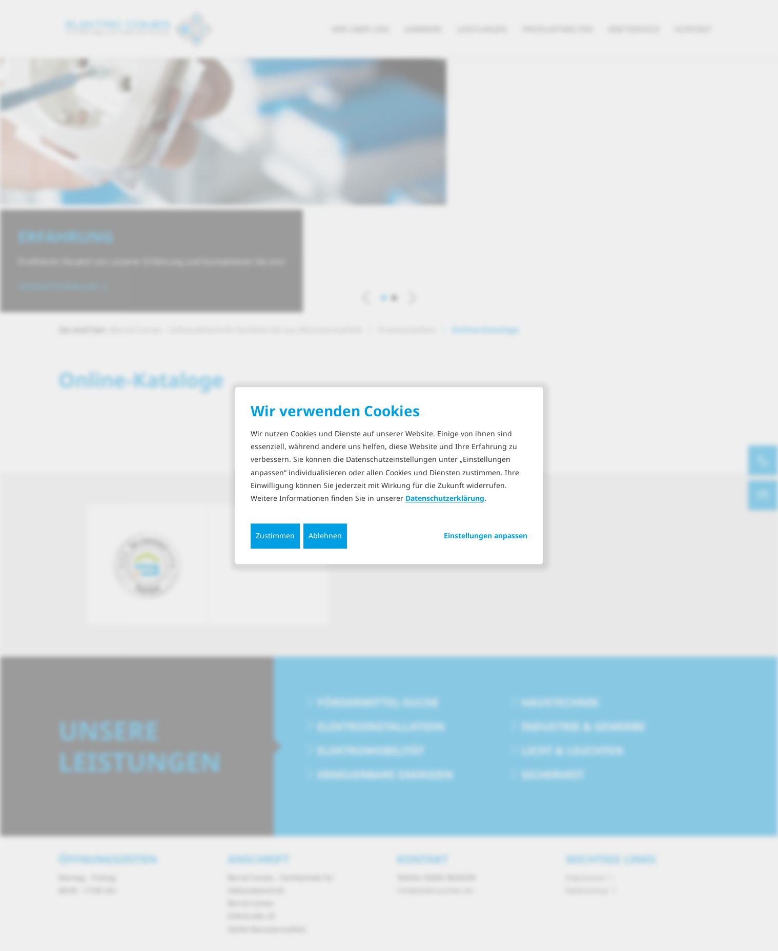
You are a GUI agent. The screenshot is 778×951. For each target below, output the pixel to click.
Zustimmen (275, 535)
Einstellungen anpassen (485, 536)
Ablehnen (325, 535)
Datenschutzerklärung (444, 498)
